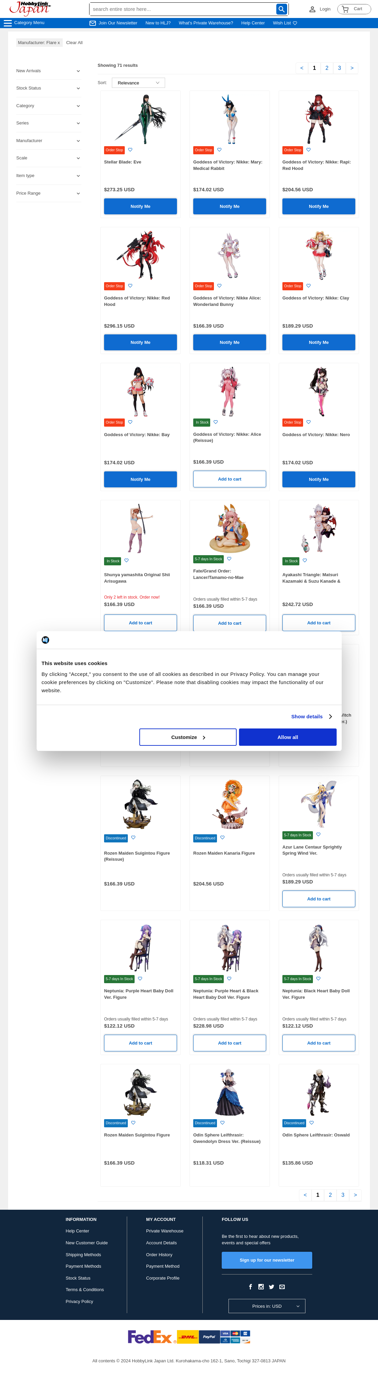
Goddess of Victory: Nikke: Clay (315, 297)
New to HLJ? (158, 22)
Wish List (285, 22)
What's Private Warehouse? (206, 22)
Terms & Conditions (85, 1289)
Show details (307, 716)
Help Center (253, 22)
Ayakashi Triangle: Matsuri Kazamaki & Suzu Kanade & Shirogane (311, 581)
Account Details (161, 1242)
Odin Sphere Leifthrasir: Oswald (316, 1134)
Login (325, 9)
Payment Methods (83, 1266)
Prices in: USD (267, 1306)
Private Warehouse (164, 1230)
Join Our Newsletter (118, 22)
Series (22, 122)
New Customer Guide (87, 1242)
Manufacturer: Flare (39, 42)
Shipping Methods (83, 1254)
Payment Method (162, 1266)
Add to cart (229, 479)
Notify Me (141, 206)
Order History (159, 1254)
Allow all (288, 737)
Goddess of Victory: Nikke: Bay (137, 434)
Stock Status (78, 1278)
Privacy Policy (79, 1301)
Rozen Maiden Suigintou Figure (137, 1134)
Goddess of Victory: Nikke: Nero (316, 434)
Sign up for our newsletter (267, 1260)
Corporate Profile (162, 1278)
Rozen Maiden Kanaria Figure (224, 853)
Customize (188, 737)
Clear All (74, 42)
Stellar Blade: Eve (122, 161)
